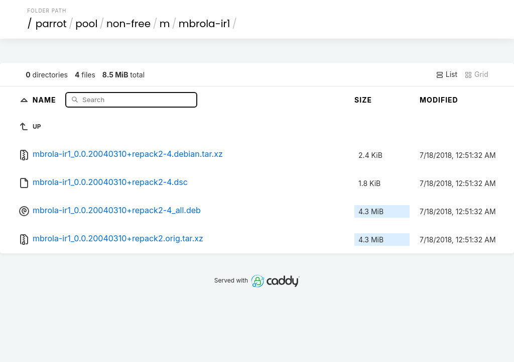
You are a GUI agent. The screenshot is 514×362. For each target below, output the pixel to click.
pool (86, 24)
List (446, 74)
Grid (476, 74)
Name (45, 99)
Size (363, 100)
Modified (439, 100)
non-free (128, 24)
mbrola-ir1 (204, 24)
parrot (51, 24)
